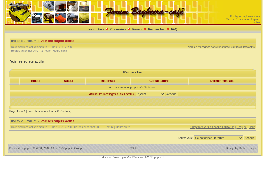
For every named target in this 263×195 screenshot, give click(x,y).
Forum (137, 29)
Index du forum (24, 41)
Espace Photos (255, 21)
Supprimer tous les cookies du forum (212, 127)
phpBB (28, 148)
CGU (133, 148)
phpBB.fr (159, 157)
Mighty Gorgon (248, 148)
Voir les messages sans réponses (208, 47)
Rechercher (156, 29)
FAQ (174, 29)
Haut (252, 127)
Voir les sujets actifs (57, 41)
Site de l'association (238, 19)
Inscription (96, 29)
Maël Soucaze (135, 157)
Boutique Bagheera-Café (245, 16)
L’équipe (241, 127)
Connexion (118, 29)
